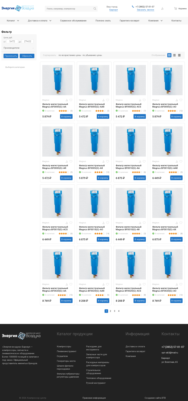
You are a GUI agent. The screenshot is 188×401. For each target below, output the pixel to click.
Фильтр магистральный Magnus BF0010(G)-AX (165, 228)
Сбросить (27, 56)
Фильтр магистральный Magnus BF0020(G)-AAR (92, 289)
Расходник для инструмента (93, 348)
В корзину (66, 116)
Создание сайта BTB (155, 398)
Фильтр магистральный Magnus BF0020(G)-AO (165, 289)
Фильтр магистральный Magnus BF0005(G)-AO (165, 105)
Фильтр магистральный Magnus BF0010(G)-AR (128, 228)
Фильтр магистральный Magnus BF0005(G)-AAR (92, 105)
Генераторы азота (66, 361)
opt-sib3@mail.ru (170, 352)
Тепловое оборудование (98, 378)
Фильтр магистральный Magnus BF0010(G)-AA (128, 166)
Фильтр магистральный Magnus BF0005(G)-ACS (128, 105)
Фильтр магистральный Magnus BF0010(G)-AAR (165, 166)
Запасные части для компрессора (96, 356)
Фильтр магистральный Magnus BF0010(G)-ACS (55, 228)
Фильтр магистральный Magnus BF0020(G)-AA (55, 289)
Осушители (62, 356)
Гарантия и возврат (135, 351)
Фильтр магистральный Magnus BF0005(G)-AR (55, 166)
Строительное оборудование (93, 372)
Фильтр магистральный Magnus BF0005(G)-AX (92, 166)
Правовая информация (94, 398)
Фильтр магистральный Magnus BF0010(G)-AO (92, 228)
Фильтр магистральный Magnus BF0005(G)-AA (55, 105)
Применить (11, 56)
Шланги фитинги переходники (65, 367)
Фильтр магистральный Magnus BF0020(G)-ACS (128, 289)
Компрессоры (64, 346)
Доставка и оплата (135, 346)
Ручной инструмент (96, 383)
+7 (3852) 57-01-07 (173, 346)
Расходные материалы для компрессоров (97, 364)
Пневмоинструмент (66, 351)
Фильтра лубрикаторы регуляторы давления (68, 375)
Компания (131, 356)
